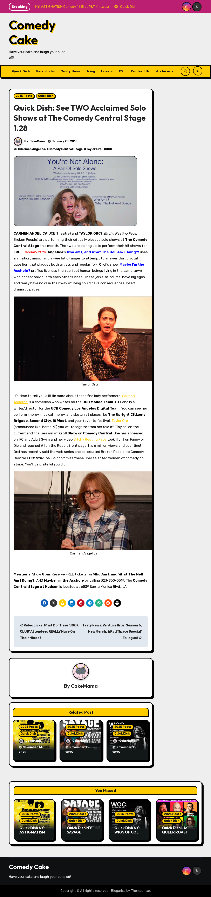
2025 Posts (29, 727)
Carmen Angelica (32, 149)
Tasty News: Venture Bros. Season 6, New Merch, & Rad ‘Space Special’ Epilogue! (112, 631)
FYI (122, 71)
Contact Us (140, 71)
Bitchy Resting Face (90, 439)
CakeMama (37, 141)
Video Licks (45, 71)
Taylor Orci (94, 149)
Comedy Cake (32, 32)
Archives (164, 71)
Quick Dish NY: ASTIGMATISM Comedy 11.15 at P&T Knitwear (33, 834)
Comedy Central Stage (66, 149)
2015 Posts (24, 96)
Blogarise (118, 891)
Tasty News (71, 71)
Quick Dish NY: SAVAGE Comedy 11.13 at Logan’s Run (81, 834)
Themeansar (140, 891)
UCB (109, 149)
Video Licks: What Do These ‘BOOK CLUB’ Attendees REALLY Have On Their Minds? (49, 631)
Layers (107, 71)
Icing (91, 71)
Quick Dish (21, 71)
